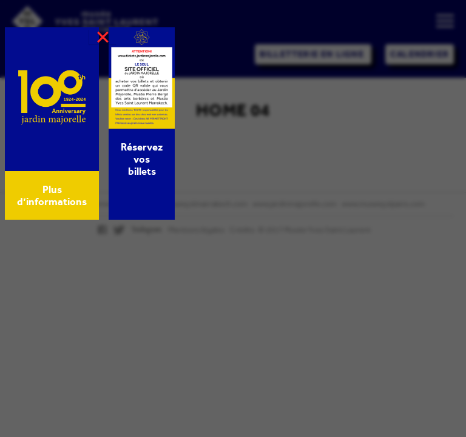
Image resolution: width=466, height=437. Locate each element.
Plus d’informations (52, 195)
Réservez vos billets (142, 159)
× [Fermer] (103, 37)
